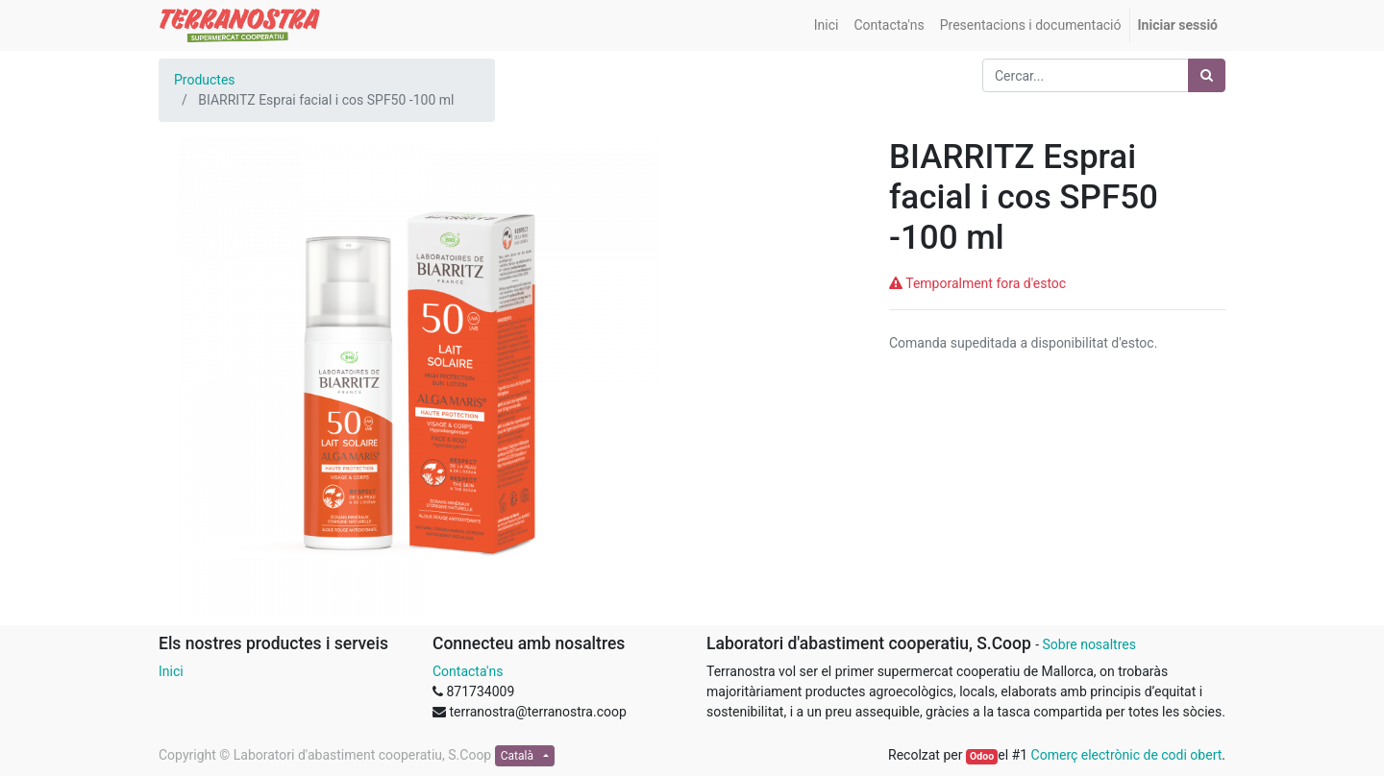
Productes (204, 79)
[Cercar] (1206, 75)
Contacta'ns (467, 671)
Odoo (982, 756)
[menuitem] (826, 25)
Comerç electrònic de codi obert (1127, 755)
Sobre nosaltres (1088, 644)
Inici (171, 671)
